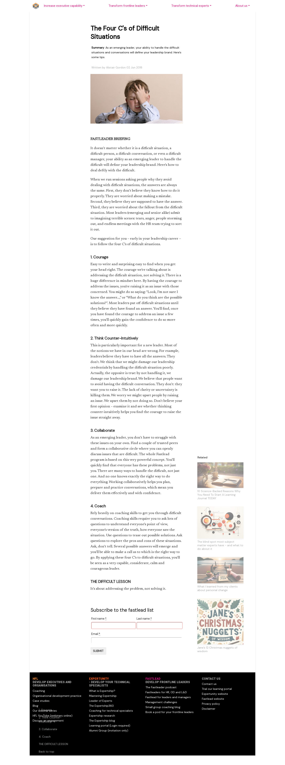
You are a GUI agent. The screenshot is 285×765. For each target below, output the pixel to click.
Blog (35, 705)
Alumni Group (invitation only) (108, 730)
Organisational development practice (57, 696)
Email (95, 633)
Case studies (41, 701)
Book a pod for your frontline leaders (169, 712)
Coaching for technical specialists (111, 710)
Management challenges (161, 702)
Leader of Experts (100, 701)
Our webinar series (45, 710)
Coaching (39, 691)
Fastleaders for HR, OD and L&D (166, 692)
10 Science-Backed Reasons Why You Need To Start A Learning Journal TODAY (218, 494)
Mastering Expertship (103, 696)
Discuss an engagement (48, 720)
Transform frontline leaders (127, 6)
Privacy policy (211, 703)
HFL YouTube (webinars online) (52, 715)
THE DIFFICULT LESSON (53, 744)
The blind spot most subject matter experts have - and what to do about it (220, 545)
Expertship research (102, 715)
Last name (144, 618)
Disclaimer (208, 708)
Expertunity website (215, 694)
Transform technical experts (190, 6)
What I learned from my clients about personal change (217, 588)
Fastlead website (213, 699)
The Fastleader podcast (161, 687)
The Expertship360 (101, 705)
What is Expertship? (102, 691)
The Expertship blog (102, 720)
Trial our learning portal (217, 689)
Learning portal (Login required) (109, 725)
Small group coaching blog (162, 707)
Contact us (209, 684)
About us (241, 6)
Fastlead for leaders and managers (168, 697)
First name (98, 618)
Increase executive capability (63, 6)
